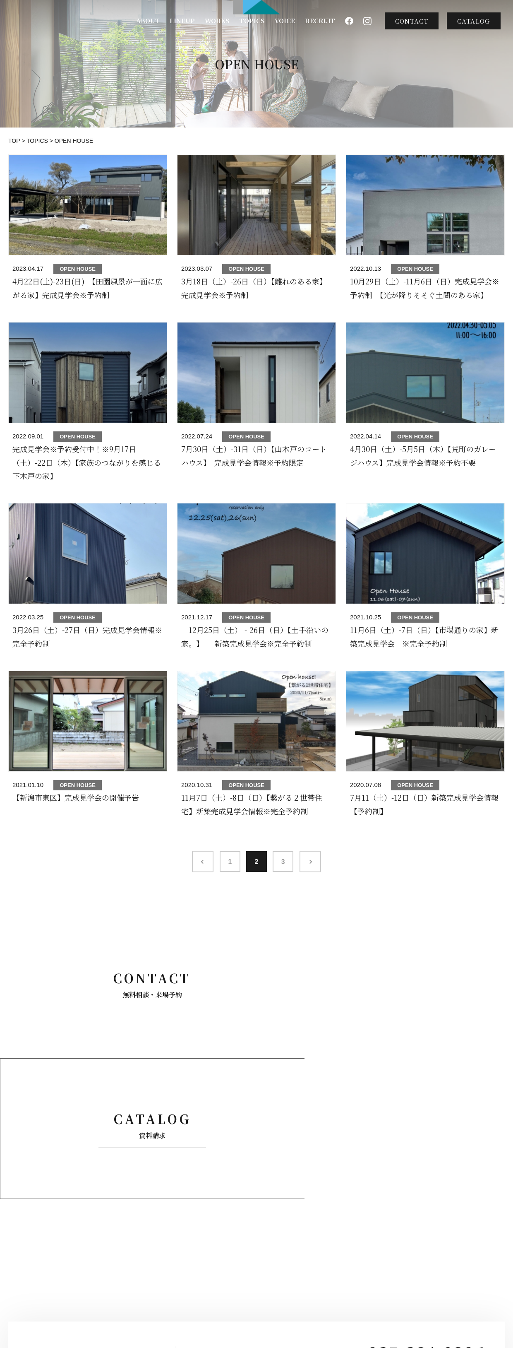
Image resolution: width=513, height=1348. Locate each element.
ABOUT (148, 20)
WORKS (217, 20)
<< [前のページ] (200, 861)
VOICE (285, 20)
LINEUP (182, 20)
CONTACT (411, 21)
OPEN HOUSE (78, 269)
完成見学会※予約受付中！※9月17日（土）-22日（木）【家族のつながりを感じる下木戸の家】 (86, 462)
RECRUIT (320, 20)
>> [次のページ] (313, 861)
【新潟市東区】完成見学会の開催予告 (75, 797)
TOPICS (252, 20)
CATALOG (473, 21)
